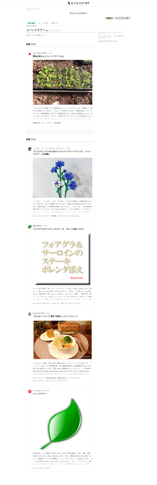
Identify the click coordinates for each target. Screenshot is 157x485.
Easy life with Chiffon (39, 313)
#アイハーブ (63, 381)
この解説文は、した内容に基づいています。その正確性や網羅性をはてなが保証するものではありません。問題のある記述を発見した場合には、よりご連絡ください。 (36, 35)
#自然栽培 (57, 123)
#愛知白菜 (36, 123)
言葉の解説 (31, 23)
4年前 (45, 226)
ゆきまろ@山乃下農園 (39, 53)
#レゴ (35, 216)
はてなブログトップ (104, 38)
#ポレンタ (64, 303)
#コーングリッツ (51, 381)
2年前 (68, 148)
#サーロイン (47, 303)
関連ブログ (55, 23)
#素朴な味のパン (63, 378)
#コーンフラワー (47, 123)
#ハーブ (35, 468)
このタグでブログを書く (122, 18)
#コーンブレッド (38, 378)
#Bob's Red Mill (51, 378)
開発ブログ (121, 36)
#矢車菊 (53, 216)
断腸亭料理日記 (37, 226)
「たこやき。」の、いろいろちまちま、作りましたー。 (49, 148)
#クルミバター (75, 378)
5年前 (47, 390)
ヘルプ (115, 36)
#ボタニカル (74, 216)
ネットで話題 (43, 23)
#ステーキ (55, 303)
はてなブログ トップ (33, 9)
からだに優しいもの (39, 390)
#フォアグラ (37, 303)
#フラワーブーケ (63, 216)
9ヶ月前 (49, 53)
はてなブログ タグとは (105, 36)
